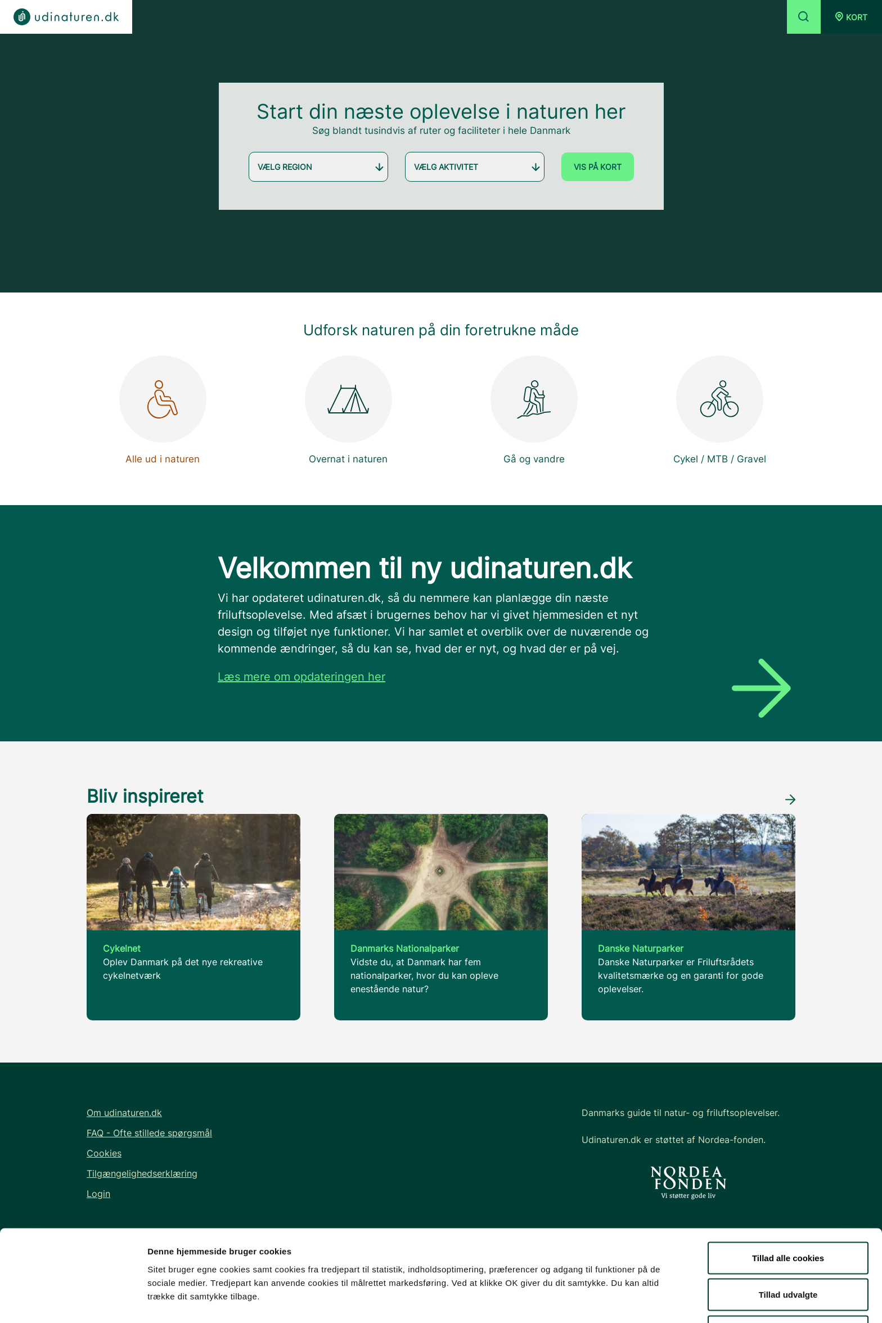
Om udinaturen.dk (124, 1112)
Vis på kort (598, 167)
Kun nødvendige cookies (788, 1293)
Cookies (104, 1153)
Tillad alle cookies (788, 1219)
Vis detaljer (585, 1294)
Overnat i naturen (348, 410)
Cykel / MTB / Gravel (719, 410)
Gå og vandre (534, 410)
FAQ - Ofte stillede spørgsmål (149, 1132)
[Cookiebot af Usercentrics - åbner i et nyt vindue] (73, 1301)
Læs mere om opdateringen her (301, 676)
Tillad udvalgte (788, 1256)
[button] (851, 17)
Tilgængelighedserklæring (142, 1173)
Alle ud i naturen (162, 410)
